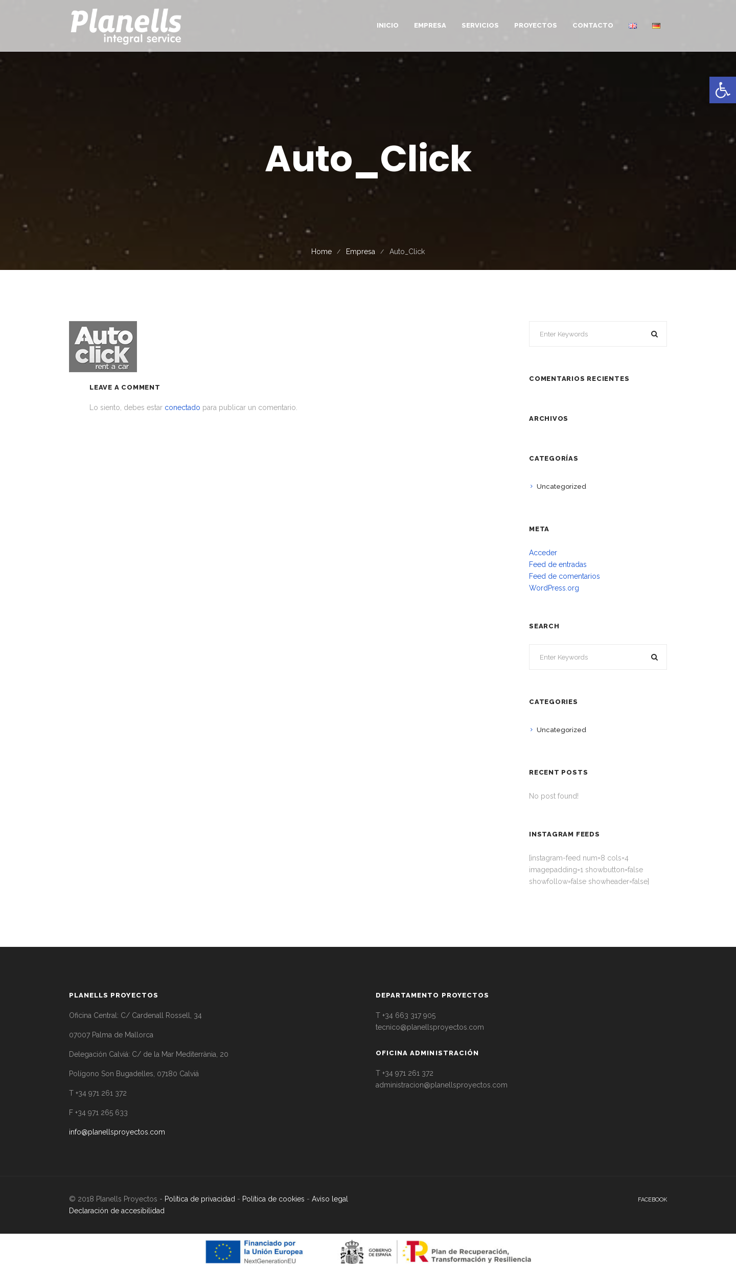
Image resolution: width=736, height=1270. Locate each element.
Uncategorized (561, 486)
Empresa (360, 251)
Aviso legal (330, 1199)
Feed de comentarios (564, 576)
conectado (182, 407)
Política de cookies (273, 1199)
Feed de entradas (558, 564)
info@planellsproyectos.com (117, 1132)
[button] (722, 90)
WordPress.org (554, 588)
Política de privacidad (200, 1199)
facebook (652, 1199)
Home (321, 251)
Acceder (543, 553)
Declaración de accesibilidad (117, 1211)
